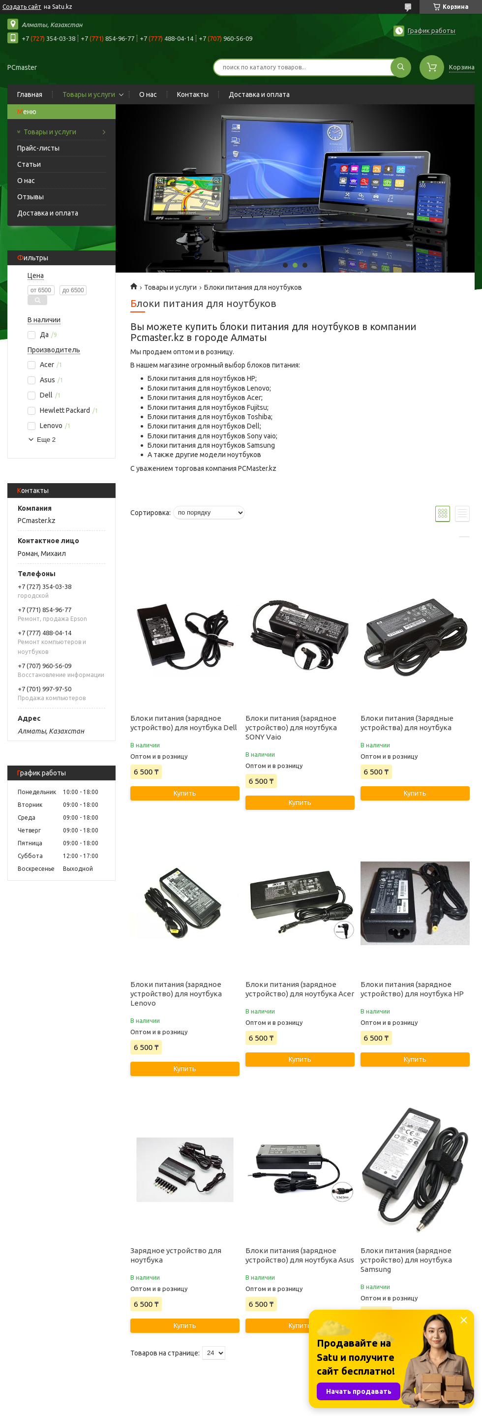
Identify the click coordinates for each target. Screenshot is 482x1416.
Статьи (29, 164)
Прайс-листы (38, 148)
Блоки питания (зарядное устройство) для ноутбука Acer (299, 989)
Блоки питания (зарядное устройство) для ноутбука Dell (183, 723)
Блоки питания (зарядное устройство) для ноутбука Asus (299, 1255)
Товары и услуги (88, 94)
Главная (29, 94)
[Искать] (401, 67)
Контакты (193, 94)
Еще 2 (46, 439)
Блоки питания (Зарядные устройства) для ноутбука (407, 723)
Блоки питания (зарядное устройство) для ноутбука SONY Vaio (291, 727)
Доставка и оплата (259, 94)
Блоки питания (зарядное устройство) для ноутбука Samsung (406, 1259)
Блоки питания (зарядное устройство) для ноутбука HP (412, 989)
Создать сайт (21, 6)
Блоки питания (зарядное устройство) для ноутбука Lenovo (176, 993)
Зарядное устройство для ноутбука (175, 1255)
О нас (148, 94)
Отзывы (30, 197)
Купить (185, 793)
